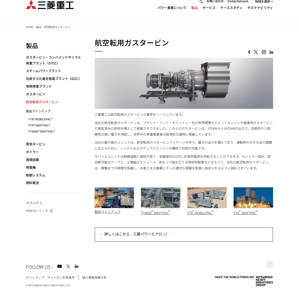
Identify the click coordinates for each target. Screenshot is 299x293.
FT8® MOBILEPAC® (40, 119)
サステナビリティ (260, 14)
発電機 (31, 167)
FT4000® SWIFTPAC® (42, 131)
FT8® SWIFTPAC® (39, 125)
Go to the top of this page (268, 265)
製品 (194, 14)
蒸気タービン (35, 144)
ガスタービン (35, 94)
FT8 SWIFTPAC (246, 212)
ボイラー (32, 151)
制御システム (35, 175)
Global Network (237, 8)
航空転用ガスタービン (42, 101)
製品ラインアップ (108, 211)
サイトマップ (35, 277)
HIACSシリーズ (39, 210)
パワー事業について (172, 14)
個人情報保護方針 (94, 277)
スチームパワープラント (43, 70)
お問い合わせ (215, 8)
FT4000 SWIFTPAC (155, 212)
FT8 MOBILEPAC (200, 212)
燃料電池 (32, 182)
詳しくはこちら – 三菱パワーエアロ (133, 234)
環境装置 (32, 159)
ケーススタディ (231, 14)
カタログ (32, 202)
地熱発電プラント (39, 86)
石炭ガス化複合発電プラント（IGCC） (54, 78)
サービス (209, 14)
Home (29, 27)
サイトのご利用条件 (61, 277)
